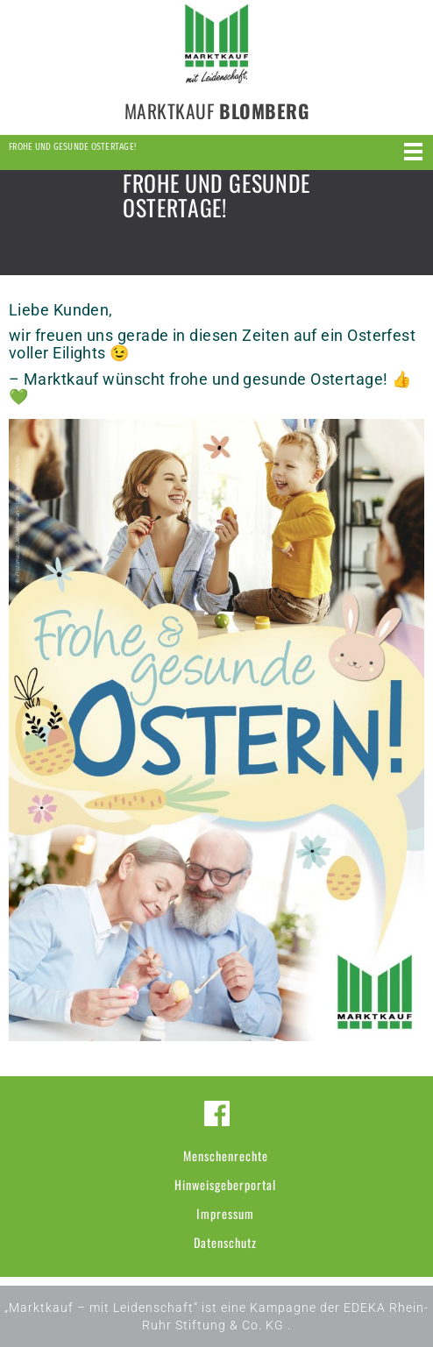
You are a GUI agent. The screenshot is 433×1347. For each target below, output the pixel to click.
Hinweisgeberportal (225, 1184)
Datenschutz (225, 1242)
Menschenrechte (225, 1155)
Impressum (225, 1213)
